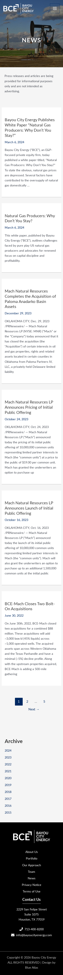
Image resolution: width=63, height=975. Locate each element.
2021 (8, 771)
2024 (8, 750)
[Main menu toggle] (55, 8)
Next (33, 709)
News (31, 878)
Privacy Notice (31, 885)
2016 (8, 805)
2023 (8, 757)
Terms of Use (31, 891)
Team (31, 871)
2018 (8, 792)
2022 (8, 764)
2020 (8, 778)
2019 (8, 785)
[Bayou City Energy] (18, 8)
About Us (31, 852)
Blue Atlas (31, 967)
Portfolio (31, 858)
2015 (8, 812)
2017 (8, 798)
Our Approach (31, 865)
